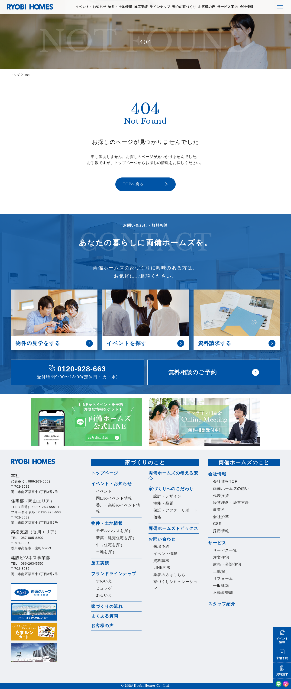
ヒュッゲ (104, 588)
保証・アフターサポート (175, 510)
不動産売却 (223, 593)
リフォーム (223, 578)
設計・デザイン (167, 496)
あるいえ (104, 595)
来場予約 (161, 546)
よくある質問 (104, 616)
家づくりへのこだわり (171, 488)
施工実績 (141, 7)
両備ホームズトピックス (173, 528)
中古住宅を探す (110, 545)
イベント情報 (165, 554)
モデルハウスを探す (114, 531)
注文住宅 (221, 557)
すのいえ (104, 581)
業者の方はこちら (169, 575)
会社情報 (246, 7)
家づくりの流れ (107, 606)
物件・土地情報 (120, 7)
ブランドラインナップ (113, 573)
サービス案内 (227, 7)
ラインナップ (160, 7)
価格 (157, 517)
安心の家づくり (184, 7)
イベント (104, 491)
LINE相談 (162, 568)
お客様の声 (206, 7)
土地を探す (106, 552)
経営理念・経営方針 (231, 503)
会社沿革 (221, 517)
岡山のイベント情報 (114, 498)
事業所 (219, 510)
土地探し (221, 571)
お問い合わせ (162, 539)
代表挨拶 (221, 496)
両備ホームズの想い (231, 488)
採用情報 (221, 531)
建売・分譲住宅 (227, 564)
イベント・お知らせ (90, 7)
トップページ (104, 473)
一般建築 (221, 586)
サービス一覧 (225, 550)
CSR (217, 524)
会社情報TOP (225, 481)
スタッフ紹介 (221, 604)
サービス (217, 543)
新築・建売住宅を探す (116, 538)
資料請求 (161, 561)
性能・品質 (163, 503)
